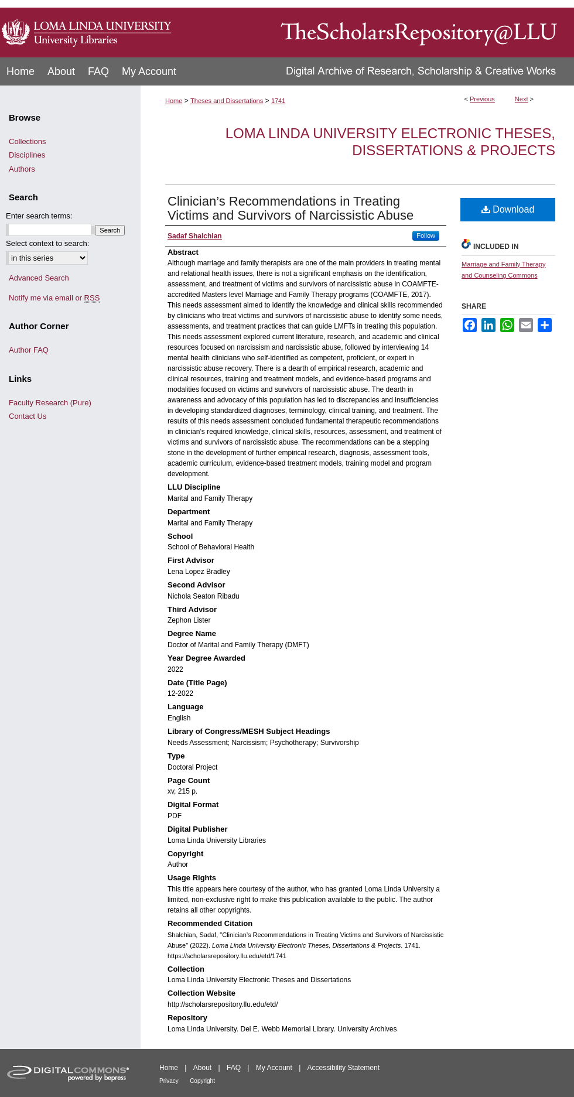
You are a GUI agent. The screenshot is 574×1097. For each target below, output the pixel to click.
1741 (278, 100)
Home (173, 100)
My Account (274, 1068)
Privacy (169, 1081)
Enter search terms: (39, 215)
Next (521, 98)
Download (508, 209)
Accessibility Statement (344, 1068)
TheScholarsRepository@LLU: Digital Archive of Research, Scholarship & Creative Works (375, 28)
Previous (482, 98)
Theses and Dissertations (226, 100)
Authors (22, 169)
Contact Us (27, 416)
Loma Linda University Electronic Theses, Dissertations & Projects (390, 141)
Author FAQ (29, 350)
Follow (425, 235)
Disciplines (27, 155)
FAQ (234, 1068)
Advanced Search (39, 278)
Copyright (202, 1081)
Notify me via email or (54, 298)
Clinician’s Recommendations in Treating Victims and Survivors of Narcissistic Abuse (291, 208)
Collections (27, 141)
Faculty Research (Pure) (50, 402)
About (202, 1068)
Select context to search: (47, 243)
